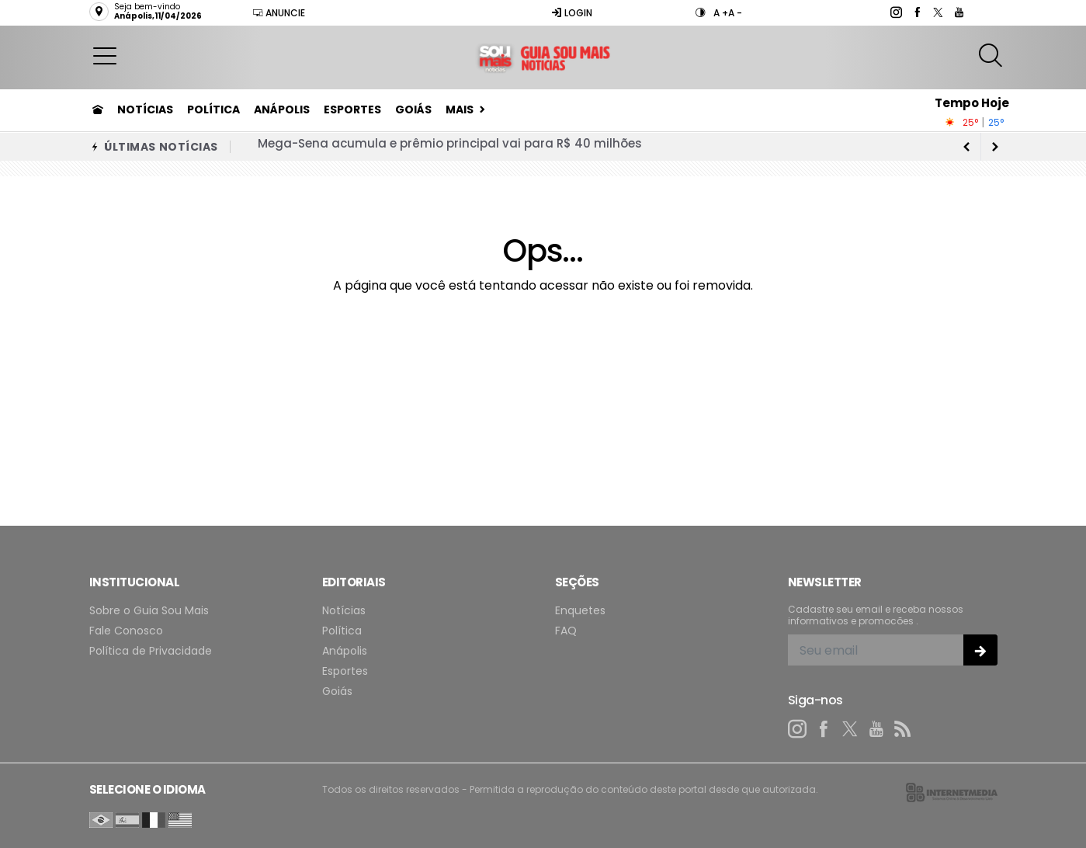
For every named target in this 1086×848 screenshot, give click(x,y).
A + (720, 12)
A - (735, 12)
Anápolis (282, 109)
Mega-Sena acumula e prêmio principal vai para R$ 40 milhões (450, 146)
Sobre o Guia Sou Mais (149, 610)
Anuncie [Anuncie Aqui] (278, 12)
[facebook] (916, 12)
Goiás (413, 109)
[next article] (967, 147)
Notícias (145, 109)
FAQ (566, 631)
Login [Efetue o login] (571, 12)
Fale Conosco (126, 631)
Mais (460, 109)
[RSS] (902, 729)
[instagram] (895, 12)
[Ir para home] (97, 109)
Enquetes (580, 610)
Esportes (352, 109)
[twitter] (937, 12)
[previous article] (995, 147)
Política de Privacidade (150, 651)
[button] (104, 55)
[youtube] (958, 12)
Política (213, 109)
